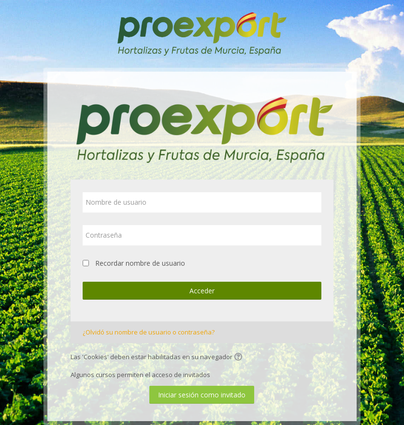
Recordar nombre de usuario (140, 263)
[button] (239, 357)
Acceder (202, 290)
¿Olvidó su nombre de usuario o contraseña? (149, 332)
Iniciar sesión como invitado (201, 394)
